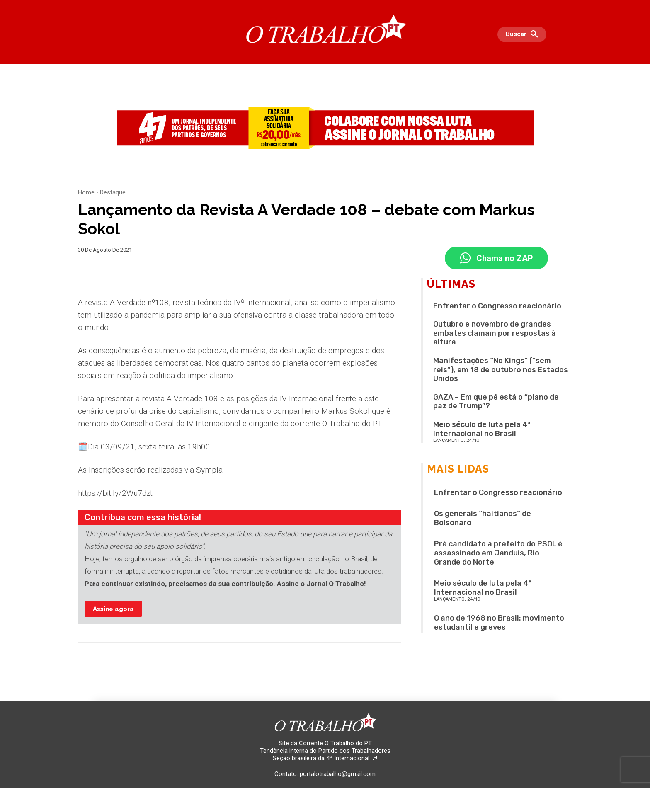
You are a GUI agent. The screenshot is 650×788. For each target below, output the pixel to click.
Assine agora (113, 609)
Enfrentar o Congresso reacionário (497, 305)
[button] (524, 34)
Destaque (113, 192)
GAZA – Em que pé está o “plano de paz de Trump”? (496, 402)
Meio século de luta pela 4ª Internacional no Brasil (482, 429)
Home (86, 192)
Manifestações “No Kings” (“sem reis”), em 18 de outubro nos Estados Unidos (500, 369)
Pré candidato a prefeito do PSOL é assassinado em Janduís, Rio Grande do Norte (498, 552)
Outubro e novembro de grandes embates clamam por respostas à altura (494, 333)
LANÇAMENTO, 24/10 (456, 440)
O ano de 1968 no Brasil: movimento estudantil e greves (499, 622)
